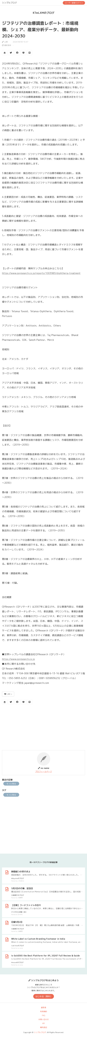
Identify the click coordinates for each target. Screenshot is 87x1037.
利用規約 (43, 1011)
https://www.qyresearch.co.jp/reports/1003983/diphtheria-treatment (41, 273)
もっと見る (11, 783)
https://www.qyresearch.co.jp (18, 659)
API (43, 1023)
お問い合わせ (43, 1019)
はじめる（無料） (43, 996)
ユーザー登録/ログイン (74, 3)
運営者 (43, 1007)
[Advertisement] (43, 727)
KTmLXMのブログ (43, 13)
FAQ (43, 1015)
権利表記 (43, 1027)
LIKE (8, 694)
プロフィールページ (43, 771)
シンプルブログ (9, 2)
